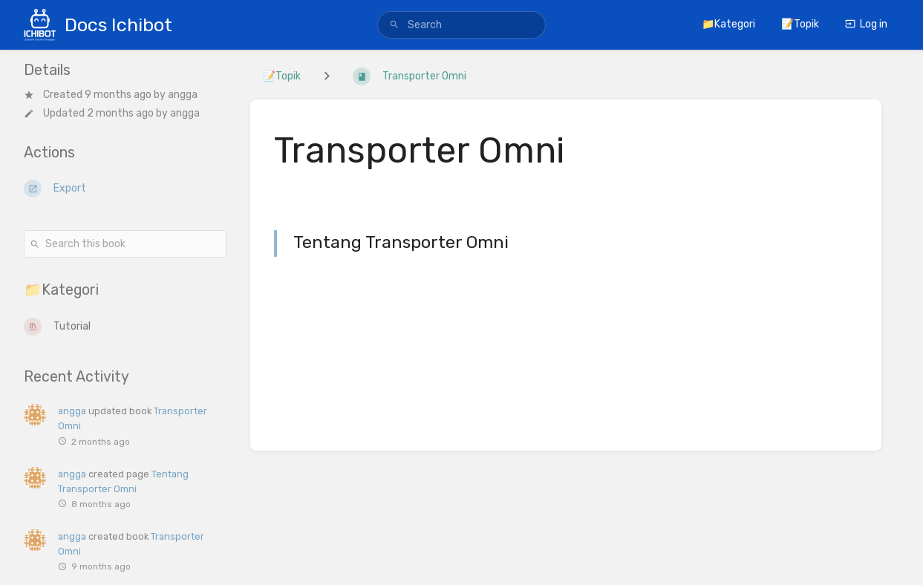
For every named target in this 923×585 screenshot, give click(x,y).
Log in (866, 24)
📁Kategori (728, 24)
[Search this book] (125, 244)
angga (183, 94)
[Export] (125, 188)
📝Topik (800, 24)
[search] (461, 25)
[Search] (394, 25)
